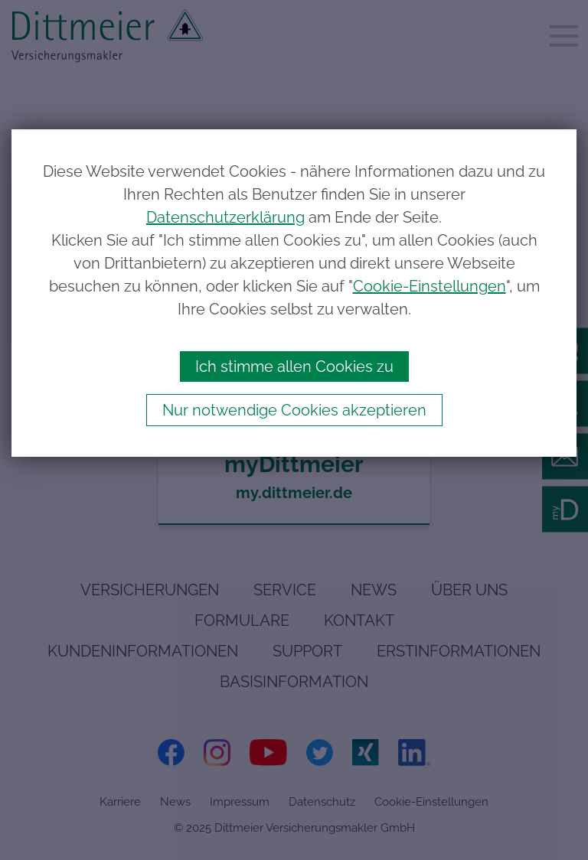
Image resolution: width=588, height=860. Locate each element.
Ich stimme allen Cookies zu (294, 366)
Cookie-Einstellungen (429, 286)
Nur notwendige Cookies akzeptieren (294, 410)
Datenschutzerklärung (225, 217)
